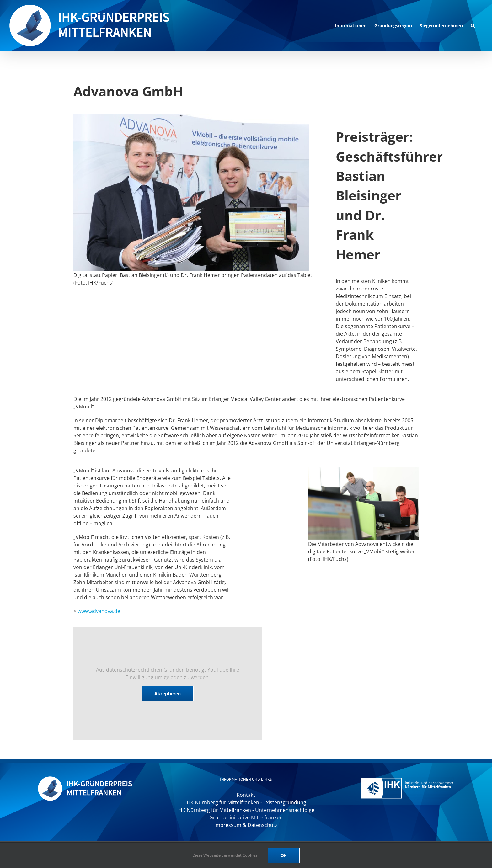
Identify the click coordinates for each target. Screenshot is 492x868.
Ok (284, 855)
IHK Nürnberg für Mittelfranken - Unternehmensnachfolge (245, 810)
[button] (473, 25)
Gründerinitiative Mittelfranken (246, 817)
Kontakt (246, 794)
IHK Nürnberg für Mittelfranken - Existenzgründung (245, 802)
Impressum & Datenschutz (246, 825)
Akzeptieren (167, 693)
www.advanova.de (99, 611)
